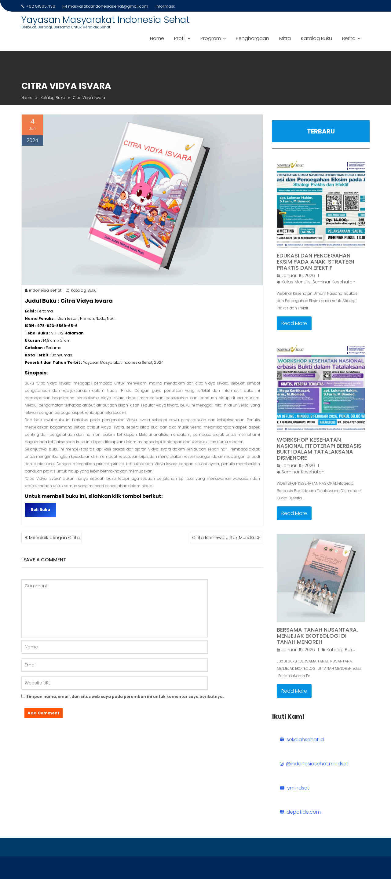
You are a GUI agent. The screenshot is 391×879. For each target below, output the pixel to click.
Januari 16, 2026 (298, 275)
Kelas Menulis (296, 282)
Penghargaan (252, 38)
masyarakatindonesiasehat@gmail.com (105, 6)
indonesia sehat (43, 290)
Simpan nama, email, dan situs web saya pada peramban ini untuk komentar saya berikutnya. (125, 696)
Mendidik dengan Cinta (54, 537)
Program (210, 38)
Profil (179, 38)
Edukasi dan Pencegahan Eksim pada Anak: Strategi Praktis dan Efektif (315, 262)
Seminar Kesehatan (333, 282)
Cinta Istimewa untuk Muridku (224, 537)
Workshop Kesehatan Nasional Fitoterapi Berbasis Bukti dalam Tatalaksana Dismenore (319, 448)
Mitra (285, 38)
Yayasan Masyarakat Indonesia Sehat (105, 19)
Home (157, 38)
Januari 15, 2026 (298, 465)
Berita (349, 38)
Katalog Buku (316, 38)
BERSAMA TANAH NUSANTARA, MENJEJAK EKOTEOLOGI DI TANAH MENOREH (317, 636)
